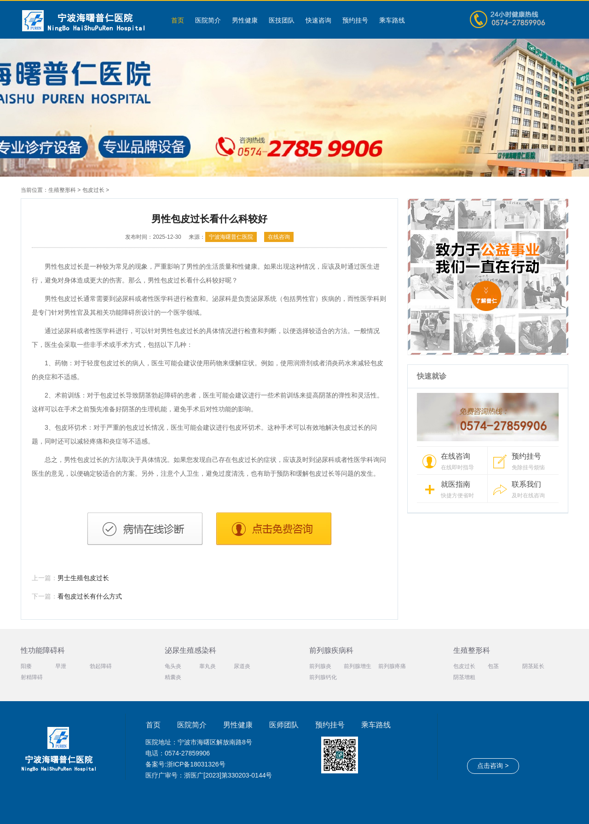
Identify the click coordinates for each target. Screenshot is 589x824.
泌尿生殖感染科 (190, 650)
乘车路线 (392, 20)
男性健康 (245, 20)
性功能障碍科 (43, 650)
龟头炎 (173, 666)
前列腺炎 (320, 666)
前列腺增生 (357, 666)
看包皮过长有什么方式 (90, 596)
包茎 (493, 666)
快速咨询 (318, 20)
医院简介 (208, 20)
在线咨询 (279, 237)
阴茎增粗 (464, 677)
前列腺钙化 (323, 677)
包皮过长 (93, 190)
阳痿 (26, 666)
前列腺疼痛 (392, 666)
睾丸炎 (207, 666)
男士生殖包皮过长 (83, 578)
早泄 (60, 666)
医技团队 (281, 20)
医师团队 (284, 725)
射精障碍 (32, 677)
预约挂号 (355, 20)
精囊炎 (173, 677)
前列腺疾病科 (331, 650)
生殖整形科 (62, 190)
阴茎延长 (533, 666)
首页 (177, 20)
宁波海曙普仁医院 (231, 237)
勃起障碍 (101, 666)
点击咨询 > (492, 765)
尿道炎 (242, 666)
